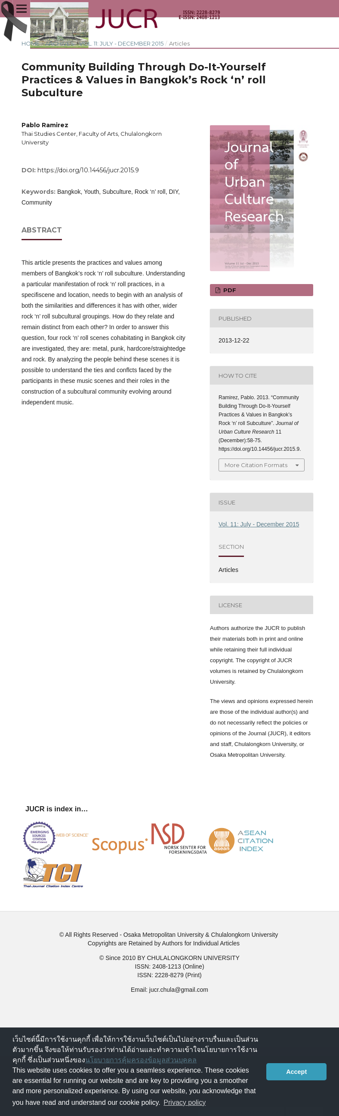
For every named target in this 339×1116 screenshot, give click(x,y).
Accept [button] (296, 1071)
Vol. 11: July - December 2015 (121, 43)
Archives (59, 43)
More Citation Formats (256, 465)
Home (31, 43)
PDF (229, 290)
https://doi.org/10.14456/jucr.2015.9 (88, 170)
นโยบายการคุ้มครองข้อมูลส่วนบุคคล (141, 1060)
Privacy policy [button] (184, 1102)
